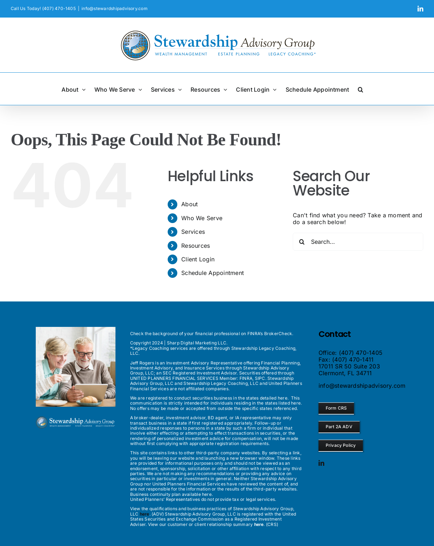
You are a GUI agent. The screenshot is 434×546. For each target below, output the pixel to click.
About (189, 204)
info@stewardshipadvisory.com (115, 8)
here (282, 398)
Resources (195, 245)
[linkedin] (321, 463)
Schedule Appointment (212, 272)
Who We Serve (201, 218)
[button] (360, 89)
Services (193, 231)
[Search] (302, 242)
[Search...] (358, 242)
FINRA (246, 378)
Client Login (197, 259)
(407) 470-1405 (361, 352)
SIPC (260, 378)
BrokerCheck (278, 333)
